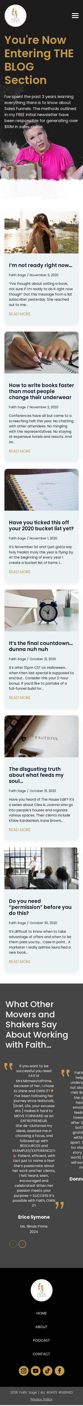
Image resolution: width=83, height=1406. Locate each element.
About (41, 1327)
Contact (41, 1354)
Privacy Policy (41, 1400)
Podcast (41, 1341)
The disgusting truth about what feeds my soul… (36, 775)
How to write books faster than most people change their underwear (41, 391)
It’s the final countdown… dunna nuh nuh (41, 646)
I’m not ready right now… (40, 265)
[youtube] (36, 1372)
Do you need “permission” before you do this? (40, 907)
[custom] (47, 1372)
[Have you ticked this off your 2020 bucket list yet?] (41, 490)
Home (41, 1314)
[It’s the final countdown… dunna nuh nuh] (41, 610)
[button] (22, 1245)
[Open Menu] (75, 15)
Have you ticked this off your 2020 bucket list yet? (41, 526)
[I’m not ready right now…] (41, 232)
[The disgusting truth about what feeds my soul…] (41, 736)
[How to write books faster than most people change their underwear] (41, 352)
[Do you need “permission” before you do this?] (41, 868)
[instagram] (24, 1372)
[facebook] (59, 1372)
